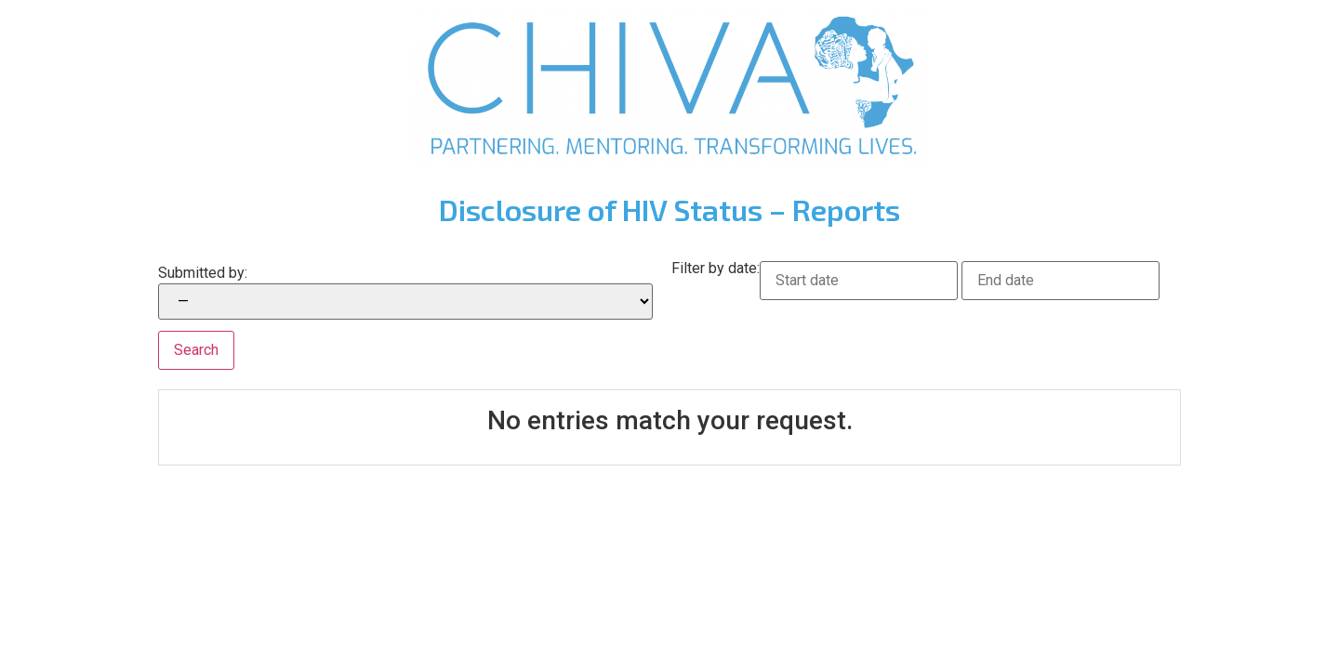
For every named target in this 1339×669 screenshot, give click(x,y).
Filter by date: (715, 269)
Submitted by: (202, 273)
